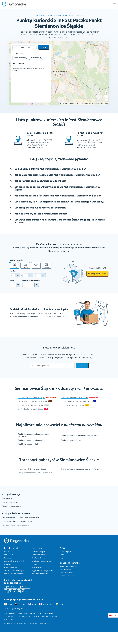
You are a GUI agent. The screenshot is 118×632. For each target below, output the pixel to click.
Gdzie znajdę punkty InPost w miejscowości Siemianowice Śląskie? (50, 169)
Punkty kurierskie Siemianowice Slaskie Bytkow (79, 435)
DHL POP (72, 405)
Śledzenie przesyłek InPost (59, 347)
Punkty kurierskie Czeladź (28, 444)
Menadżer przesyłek (38, 555)
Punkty (48, 15)
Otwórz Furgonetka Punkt (68, 566)
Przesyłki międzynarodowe (11, 506)
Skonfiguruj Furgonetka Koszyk (42, 561)
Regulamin (7, 564)
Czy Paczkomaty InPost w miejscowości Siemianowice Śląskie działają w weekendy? (59, 201)
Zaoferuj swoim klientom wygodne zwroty (17, 521)
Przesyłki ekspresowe (10, 502)
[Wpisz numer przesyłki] (52, 365)
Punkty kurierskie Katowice (71, 440)
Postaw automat (65, 569)
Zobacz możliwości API (40, 574)
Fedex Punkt (30, 405)
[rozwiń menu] (114, 4)
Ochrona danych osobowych (14, 571)
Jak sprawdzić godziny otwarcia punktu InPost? (40, 181)
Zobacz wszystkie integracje (13, 609)
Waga (12, 280)
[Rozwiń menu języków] (113, 615)
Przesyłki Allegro (37, 567)
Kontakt (7, 552)
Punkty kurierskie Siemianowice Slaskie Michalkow (33, 435)
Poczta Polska (74, 397)
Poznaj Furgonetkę (66, 552)
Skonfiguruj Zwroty (38, 558)
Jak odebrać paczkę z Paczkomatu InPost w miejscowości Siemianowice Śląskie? (58, 195)
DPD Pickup (30, 409)
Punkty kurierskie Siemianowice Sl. (31, 440)
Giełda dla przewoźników (68, 576)
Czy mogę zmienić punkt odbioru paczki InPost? (40, 207)
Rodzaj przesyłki (16, 260)
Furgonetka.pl (40, 15)
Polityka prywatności (11, 567)
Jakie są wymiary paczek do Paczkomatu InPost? (41, 213)
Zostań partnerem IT (67, 573)
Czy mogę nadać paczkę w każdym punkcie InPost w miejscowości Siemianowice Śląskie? (57, 188)
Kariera (62, 555)
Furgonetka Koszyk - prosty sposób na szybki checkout (21, 517)
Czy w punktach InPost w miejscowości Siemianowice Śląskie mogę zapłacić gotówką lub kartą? (60, 221)
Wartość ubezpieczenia (31, 280)
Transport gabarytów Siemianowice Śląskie (59, 460)
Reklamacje (8, 558)
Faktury (34, 564)
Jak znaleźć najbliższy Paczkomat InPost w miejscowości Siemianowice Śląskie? (57, 175)
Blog (61, 558)
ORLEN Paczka (31, 397)
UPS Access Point (32, 401)
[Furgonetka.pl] (14, 4)
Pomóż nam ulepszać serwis (14, 574)
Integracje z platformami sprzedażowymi (16, 525)
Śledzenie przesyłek (38, 552)
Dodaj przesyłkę (97, 273)
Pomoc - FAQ (8, 555)
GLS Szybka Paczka (76, 401)
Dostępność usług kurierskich (14, 561)
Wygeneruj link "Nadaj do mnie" (42, 571)
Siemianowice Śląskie (59, 15)
